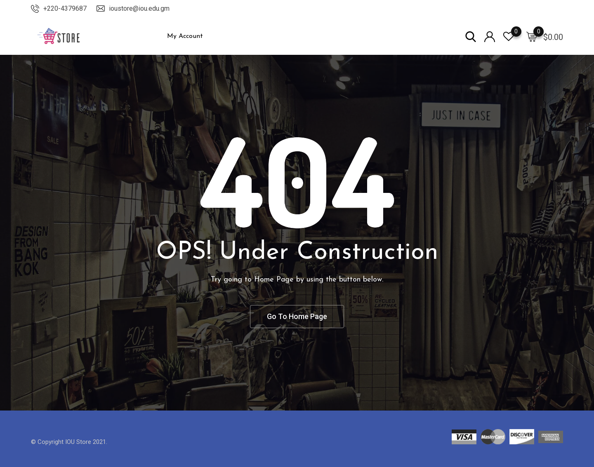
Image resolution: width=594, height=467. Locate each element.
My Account (185, 36)
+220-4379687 (65, 8)
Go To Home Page (297, 316)
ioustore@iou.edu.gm (139, 8)
